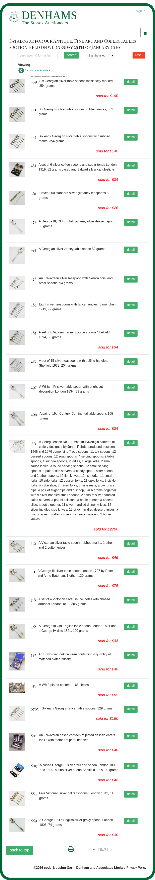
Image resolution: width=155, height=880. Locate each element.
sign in (140, 11)
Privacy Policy (136, 867)
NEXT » (105, 849)
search (71, 55)
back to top (19, 850)
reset (139, 55)
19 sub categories (34, 70)
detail (131, 81)
